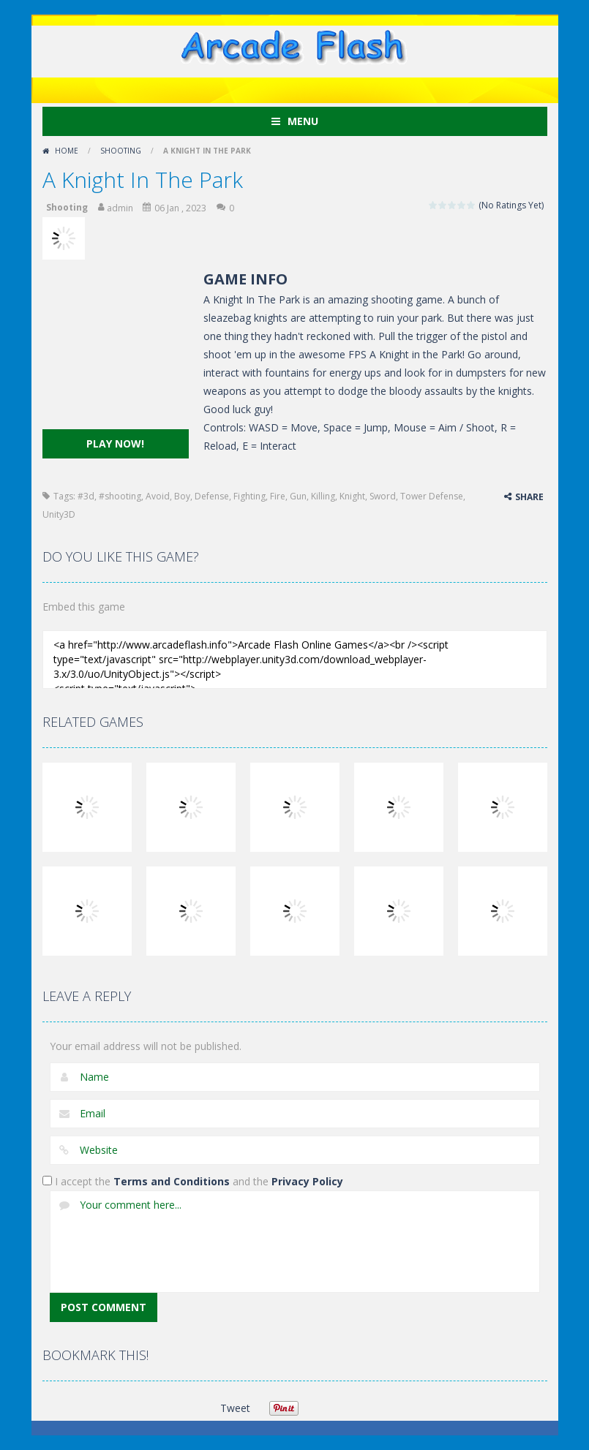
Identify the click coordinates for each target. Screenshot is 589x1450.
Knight (352, 496)
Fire (277, 496)
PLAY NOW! (115, 443)
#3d (86, 496)
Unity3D (58, 514)
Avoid (158, 496)
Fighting (249, 496)
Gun (298, 496)
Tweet (235, 1408)
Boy (182, 496)
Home (66, 151)
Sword (382, 496)
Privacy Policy (307, 1181)
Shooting (120, 151)
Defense (212, 496)
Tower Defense (431, 496)
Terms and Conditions (171, 1181)
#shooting (120, 496)
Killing (323, 496)
